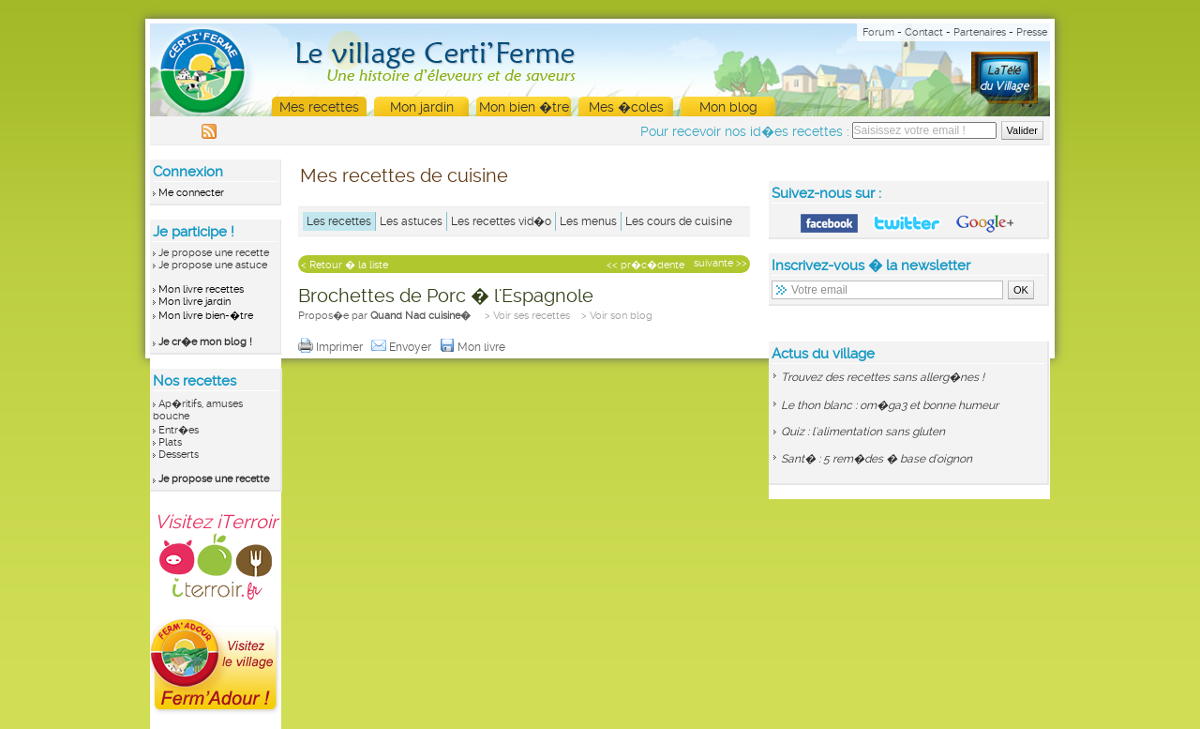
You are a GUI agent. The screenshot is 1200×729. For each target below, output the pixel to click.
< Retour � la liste (344, 265)
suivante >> (720, 263)
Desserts (178, 454)
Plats (170, 442)
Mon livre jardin (194, 302)
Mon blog (728, 106)
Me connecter (191, 193)
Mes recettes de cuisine (404, 175)
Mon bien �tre (524, 106)
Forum (878, 32)
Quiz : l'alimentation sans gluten (863, 431)
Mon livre (474, 347)
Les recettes (339, 221)
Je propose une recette (213, 253)
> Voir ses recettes (527, 316)
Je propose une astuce (212, 265)
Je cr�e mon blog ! (205, 342)
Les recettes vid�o (501, 221)
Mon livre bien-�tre (205, 316)
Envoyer (402, 347)
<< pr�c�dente (645, 265)
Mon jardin (422, 106)
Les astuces (411, 221)
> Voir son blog (616, 316)
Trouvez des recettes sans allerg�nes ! (882, 377)
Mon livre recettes (201, 289)
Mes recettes (319, 106)
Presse (1031, 32)
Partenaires (979, 32)
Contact (924, 32)
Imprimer (332, 347)
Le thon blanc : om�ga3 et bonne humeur (889, 405)
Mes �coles (626, 106)
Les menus (588, 221)
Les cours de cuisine (678, 221)
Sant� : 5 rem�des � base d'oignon (876, 458)
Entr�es (178, 430)
